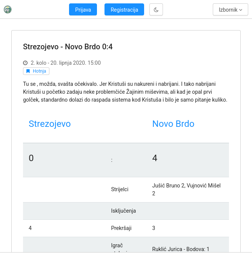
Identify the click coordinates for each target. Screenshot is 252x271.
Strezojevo (50, 124)
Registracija (124, 10)
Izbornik (230, 10)
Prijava (83, 10)
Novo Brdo (173, 124)
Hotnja (39, 71)
